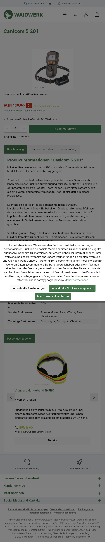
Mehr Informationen (76, 279)
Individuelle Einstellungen (29, 288)
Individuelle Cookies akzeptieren (72, 288)
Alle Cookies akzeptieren (53, 296)
